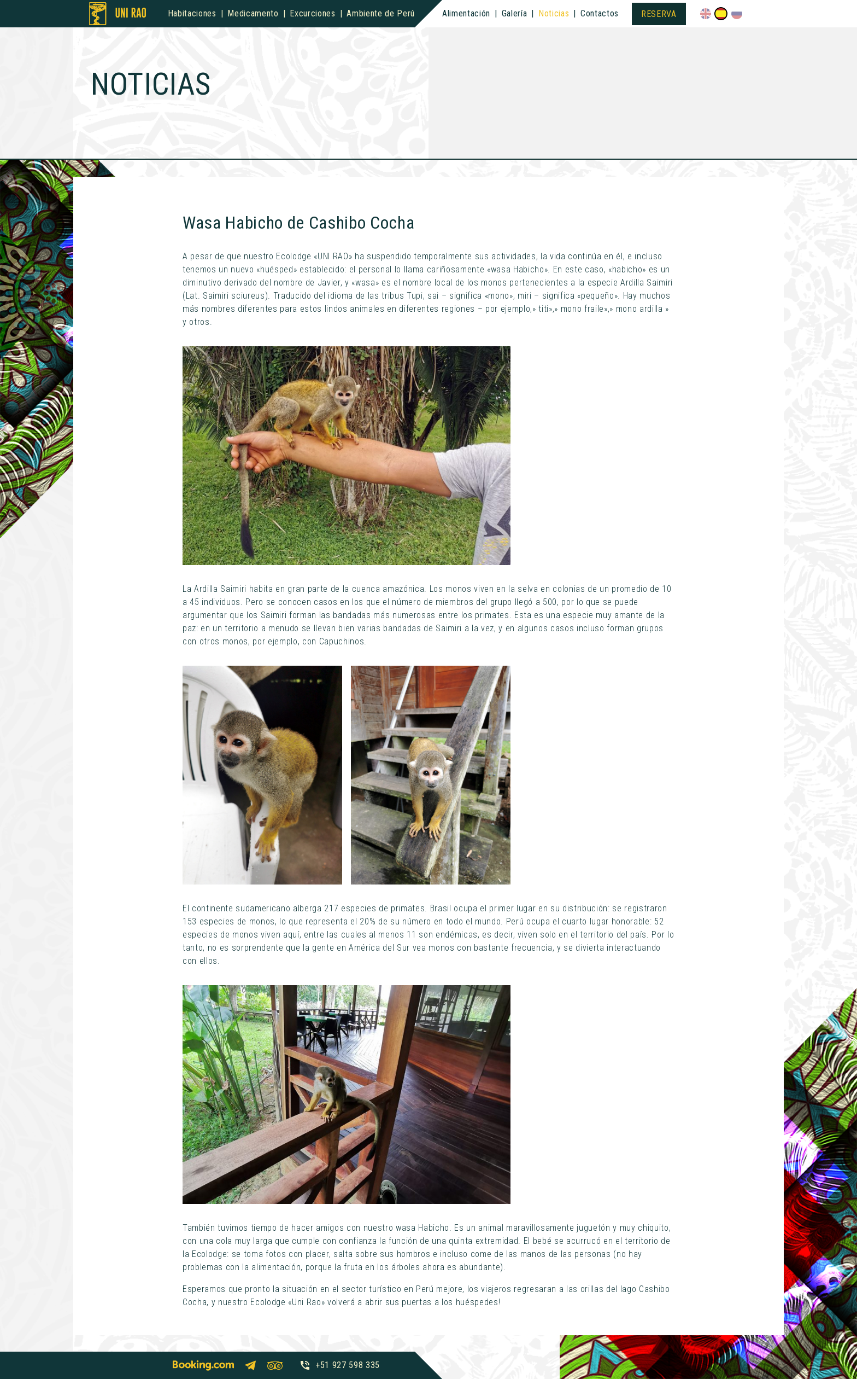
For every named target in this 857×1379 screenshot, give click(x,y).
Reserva (659, 14)
